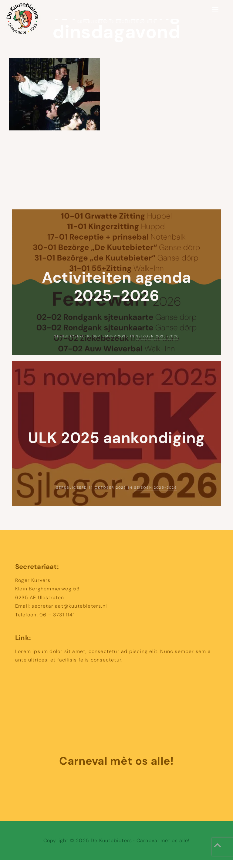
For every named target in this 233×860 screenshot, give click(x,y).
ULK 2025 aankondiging (116, 438)
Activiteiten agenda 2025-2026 (116, 287)
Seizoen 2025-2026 (157, 336)
